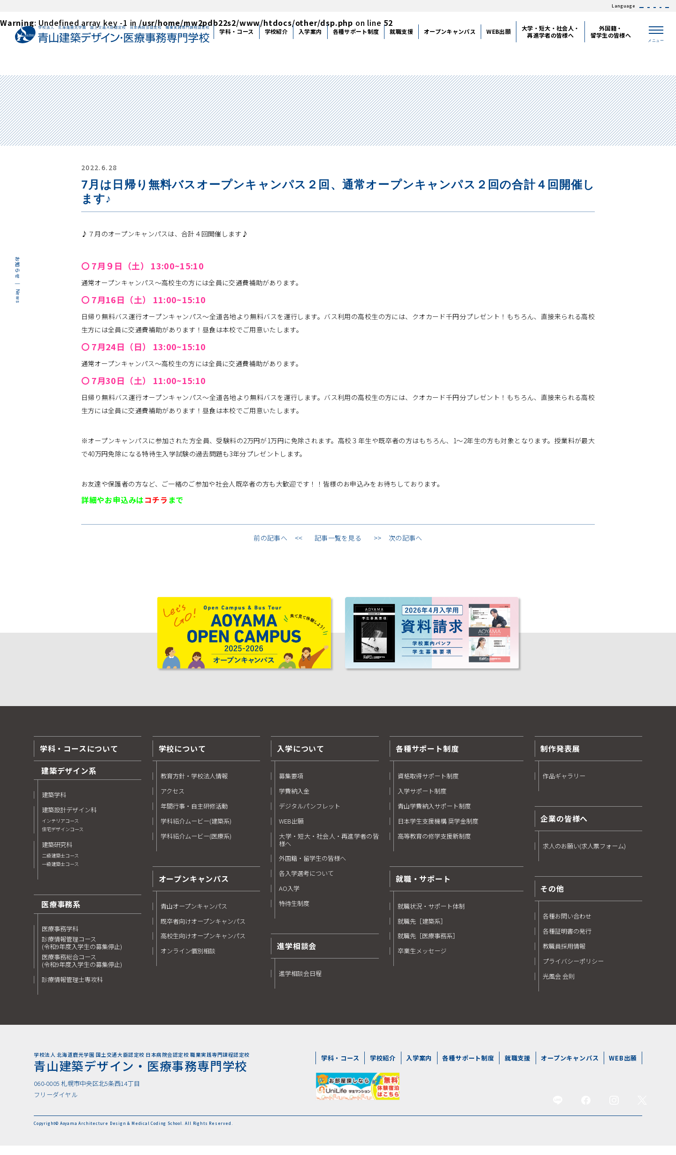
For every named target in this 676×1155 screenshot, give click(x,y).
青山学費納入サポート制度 (434, 813)
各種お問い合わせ (567, 923)
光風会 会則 (559, 983)
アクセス (172, 798)
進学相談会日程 (300, 980)
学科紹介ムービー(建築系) (196, 828)
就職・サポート (423, 885)
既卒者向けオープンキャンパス (203, 928)
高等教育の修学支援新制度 (434, 843)
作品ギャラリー (564, 783)
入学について (300, 755)
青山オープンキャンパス (194, 913)
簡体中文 (569, 6)
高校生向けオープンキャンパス (203, 943)
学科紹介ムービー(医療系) (196, 843)
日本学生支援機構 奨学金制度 (438, 828)
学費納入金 (294, 798)
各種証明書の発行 (567, 938)
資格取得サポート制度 (428, 783)
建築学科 (54, 801)
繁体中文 (599, 6)
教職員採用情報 (564, 953)
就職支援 (517, 1065)
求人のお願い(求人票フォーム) (584, 853)
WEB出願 (291, 828)
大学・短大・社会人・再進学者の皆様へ (328, 846)
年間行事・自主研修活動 (194, 813)
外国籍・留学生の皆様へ (312, 865)
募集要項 (291, 783)
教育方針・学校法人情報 (194, 783)
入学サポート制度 (422, 798)
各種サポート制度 (427, 755)
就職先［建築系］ (422, 928)
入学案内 (419, 1065)
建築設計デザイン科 (69, 826)
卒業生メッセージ (422, 958)
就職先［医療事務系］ (428, 943)
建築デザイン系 (69, 777)
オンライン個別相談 (188, 958)
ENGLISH (654, 6)
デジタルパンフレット (309, 813)
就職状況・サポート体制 (431, 913)
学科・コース (340, 1065)
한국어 (626, 6)
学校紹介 (383, 1065)
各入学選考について (306, 880)
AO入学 (289, 895)
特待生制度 (294, 910)
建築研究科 (60, 861)
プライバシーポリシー (573, 968)
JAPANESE (537, 6)
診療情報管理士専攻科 (72, 986)
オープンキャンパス (570, 1065)
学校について (182, 755)
